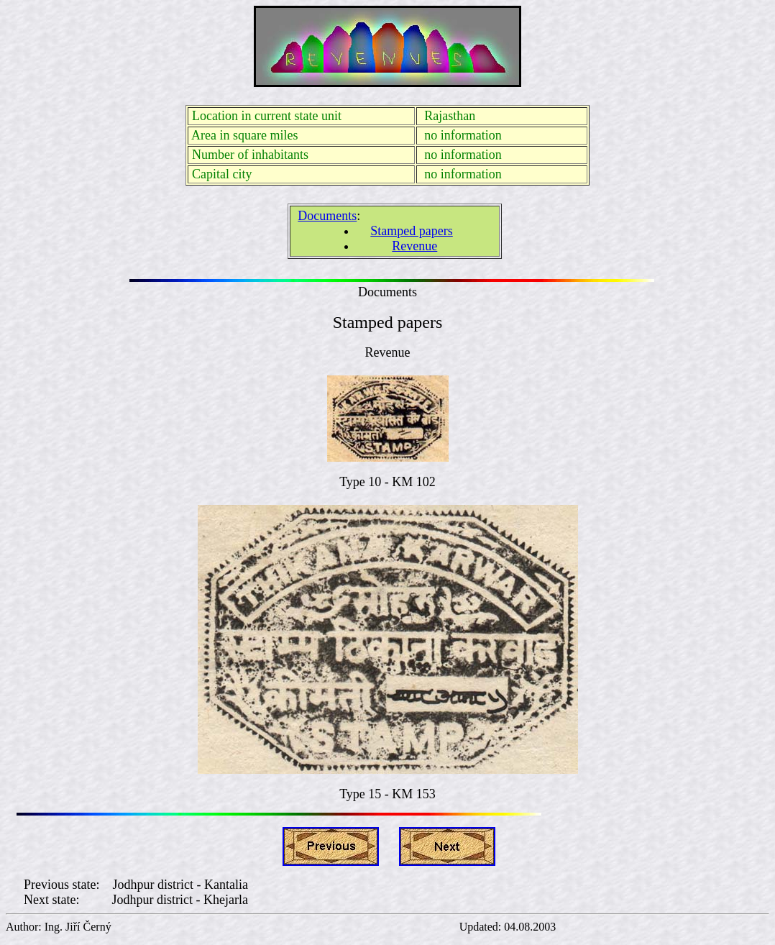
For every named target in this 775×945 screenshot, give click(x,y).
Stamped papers (411, 231)
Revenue (414, 246)
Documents (327, 216)
